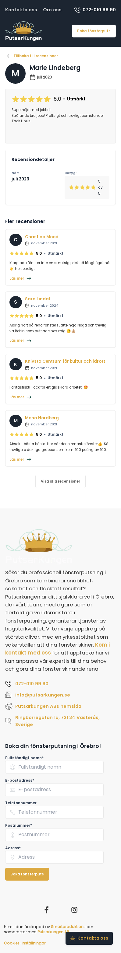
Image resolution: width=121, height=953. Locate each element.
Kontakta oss (21, 9)
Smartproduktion (67, 926)
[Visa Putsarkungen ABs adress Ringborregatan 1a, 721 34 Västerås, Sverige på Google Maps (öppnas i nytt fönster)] (60, 721)
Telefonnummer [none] (21, 803)
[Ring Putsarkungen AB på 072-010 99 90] (60, 683)
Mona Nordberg (42, 418)
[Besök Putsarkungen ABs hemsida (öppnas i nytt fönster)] (60, 706)
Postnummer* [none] (18, 825)
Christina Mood (42, 237)
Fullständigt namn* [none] (24, 758)
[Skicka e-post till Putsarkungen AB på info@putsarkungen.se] (60, 694)
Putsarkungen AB (53, 931)
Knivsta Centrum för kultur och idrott (65, 361)
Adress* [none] (13, 848)
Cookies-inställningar (24, 943)
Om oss (52, 9)
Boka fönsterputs (94, 31)
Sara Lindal (37, 299)
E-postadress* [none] (19, 780)
